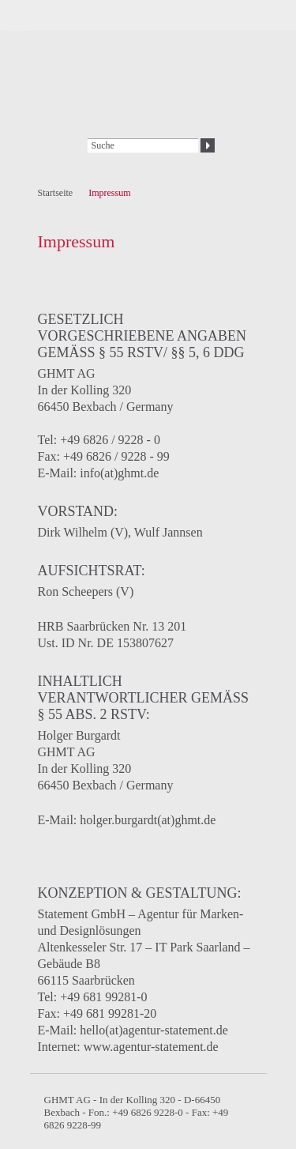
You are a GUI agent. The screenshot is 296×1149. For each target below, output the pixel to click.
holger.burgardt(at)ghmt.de (147, 820)
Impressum (109, 192)
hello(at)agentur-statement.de (154, 1030)
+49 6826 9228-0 (146, 1112)
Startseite (55, 192)
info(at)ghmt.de (119, 473)
